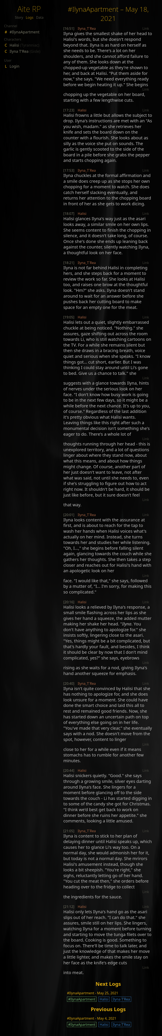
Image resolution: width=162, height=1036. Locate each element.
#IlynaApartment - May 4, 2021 (91, 1018)
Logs (29, 17)
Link (145, 28)
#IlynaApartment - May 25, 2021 (92, 993)
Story (19, 17)
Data (39, 17)
